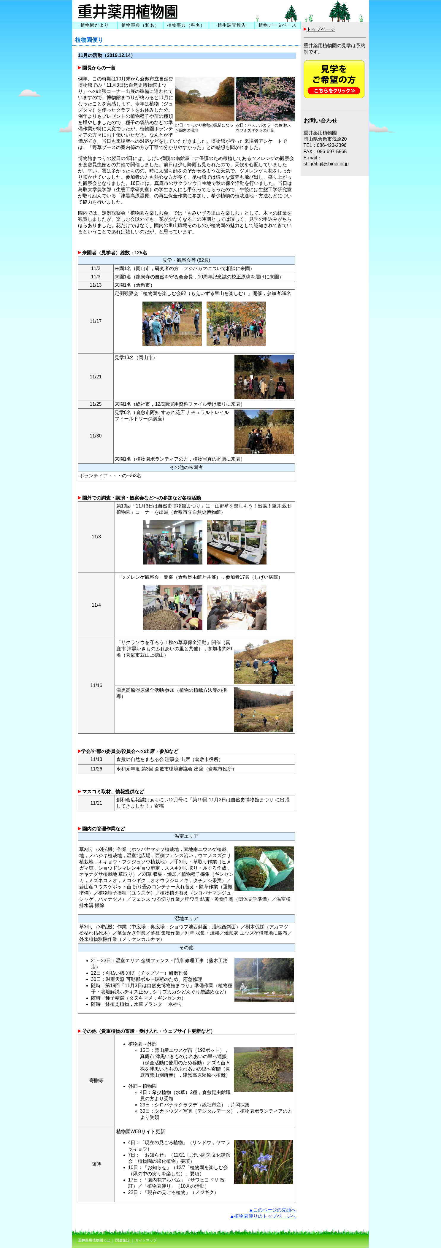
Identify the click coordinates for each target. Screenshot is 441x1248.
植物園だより (94, 25)
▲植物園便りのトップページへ (263, 1216)
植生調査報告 (232, 25)
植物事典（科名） (186, 25)
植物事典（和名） (140, 25)
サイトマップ (146, 1240)
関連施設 (122, 1240)
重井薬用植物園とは (94, 1240)
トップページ (321, 29)
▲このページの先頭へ (272, 1209)
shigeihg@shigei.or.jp (326, 163)
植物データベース (277, 25)
